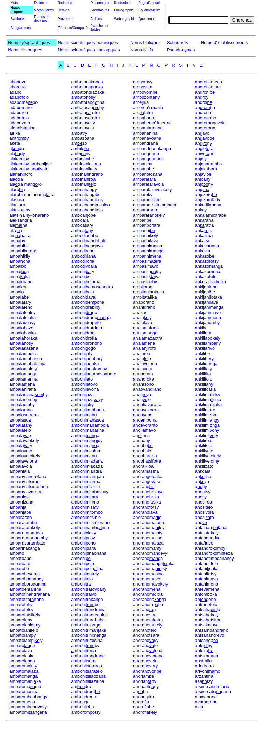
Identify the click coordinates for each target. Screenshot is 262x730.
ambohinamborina (90, 527)
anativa (142, 394)
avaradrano (206, 701)
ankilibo (203, 332)
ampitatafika (145, 297)
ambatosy (83, 97)
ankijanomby (207, 322)
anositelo (204, 507)
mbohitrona (83, 650)
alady (17, 153)
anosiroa (203, 502)
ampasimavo (145, 266)
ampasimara (147, 261)
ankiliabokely (207, 338)
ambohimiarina (85, 481)
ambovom (145, 92)
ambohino (84, 312)
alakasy (19, 158)
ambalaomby (21, 404)
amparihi (144, 230)
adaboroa (18, 112)
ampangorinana (148, 158)
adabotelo (19, 117)
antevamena (207, 589)
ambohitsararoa (86, 666)
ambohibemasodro (92, 286)
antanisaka (206, 568)
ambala (16, 291)
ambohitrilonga (85, 625)
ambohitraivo (84, 594)
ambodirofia (82, 261)
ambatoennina (25, 589)
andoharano (145, 455)
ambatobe (19, 568)
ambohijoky (82, 404)
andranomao (147, 517)
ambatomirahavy (28, 707)
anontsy (202, 491)
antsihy (203, 645)
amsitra (142, 86)
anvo (202, 133)
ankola (202, 471)
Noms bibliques (145, 42)
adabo (15, 92)
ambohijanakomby (89, 368)
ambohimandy (87, 440)
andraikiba (143, 466)
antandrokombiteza (214, 553)
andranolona (147, 650)
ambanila (19, 471)
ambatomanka (25, 681)
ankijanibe (205, 291)
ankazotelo (205, 276)
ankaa (202, 250)
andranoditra (148, 594)
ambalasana (24, 414)
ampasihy (145, 281)
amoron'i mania (148, 107)
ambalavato (20, 450)
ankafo (203, 230)
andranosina (148, 573)
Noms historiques (25, 49)
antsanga (206, 640)
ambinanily (84, 168)
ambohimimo (85, 502)
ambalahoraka (23, 338)
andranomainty (147, 532)
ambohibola (82, 291)
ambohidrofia (84, 338)
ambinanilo (84, 184)
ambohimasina (85, 450)
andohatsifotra (147, 461)
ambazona (82, 138)
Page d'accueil (149, 3)
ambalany (20, 425)
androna (203, 112)
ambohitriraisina (87, 640)
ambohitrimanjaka (88, 630)
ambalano (21, 409)
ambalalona (23, 461)
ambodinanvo (87, 245)
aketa (14, 143)
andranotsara (146, 635)
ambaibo (17, 266)
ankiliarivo (205, 348)
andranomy (147, 548)
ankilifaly (203, 368)
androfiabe (143, 707)
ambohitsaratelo (87, 671)
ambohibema (85, 281)
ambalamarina (23, 379)
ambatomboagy (28, 696)
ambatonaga (87, 81)
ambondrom (85, 691)
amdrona (83, 696)
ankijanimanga (209, 307)
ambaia (19, 271)
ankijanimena (208, 317)
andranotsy (146, 507)
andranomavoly (150, 584)
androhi (205, 92)
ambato (16, 553)
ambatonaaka (87, 86)
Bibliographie (124, 10)
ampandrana (145, 143)
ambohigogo (83, 348)
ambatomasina (23, 691)
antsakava (206, 625)
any (201, 97)
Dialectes (41, 3)
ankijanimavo (208, 312)
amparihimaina (147, 245)
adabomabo (23, 102)
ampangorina (146, 153)
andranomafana (148, 522)
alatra (16, 179)
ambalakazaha (23, 348)
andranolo (145, 630)
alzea (15, 230)
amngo (80, 701)
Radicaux (65, 3)
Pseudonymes (181, 49)
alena (18, 225)
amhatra (19, 235)
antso (202, 240)
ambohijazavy (87, 399)
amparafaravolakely (152, 189)
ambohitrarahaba (88, 619)
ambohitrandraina (88, 609)
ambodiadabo (84, 235)
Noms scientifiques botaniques (88, 42)
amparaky (142, 194)
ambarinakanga (24, 548)
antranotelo (206, 604)
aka (14, 133)
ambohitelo (82, 578)
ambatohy (20, 619)
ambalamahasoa (25, 358)
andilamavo (144, 430)
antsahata (207, 609)
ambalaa (20, 420)
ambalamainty (23, 368)
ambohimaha (84, 414)
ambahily (19, 256)
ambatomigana (28, 712)
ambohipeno (83, 543)
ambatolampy (22, 635)
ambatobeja (24, 573)
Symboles (17, 19)
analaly (142, 317)
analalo (142, 358)
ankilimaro (205, 409)
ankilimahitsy (207, 394)
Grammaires (99, 10)
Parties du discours (41, 19)
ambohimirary (84, 496)
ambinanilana (86, 163)
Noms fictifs (141, 49)
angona (205, 599)
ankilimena (205, 414)
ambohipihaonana (88, 553)
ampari (142, 220)
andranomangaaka (153, 563)
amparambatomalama (154, 204)
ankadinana (208, 204)
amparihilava (145, 240)
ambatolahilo (23, 630)
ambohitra (81, 584)
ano (201, 522)
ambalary (20, 302)
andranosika (147, 502)
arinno (204, 666)
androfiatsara (208, 86)
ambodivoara (84, 266)
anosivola (204, 512)
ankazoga (209, 266)
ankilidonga (206, 363)
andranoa (144, 609)
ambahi (19, 245)
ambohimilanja (85, 486)
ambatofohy (20, 604)
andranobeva (148, 491)
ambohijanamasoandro (93, 373)
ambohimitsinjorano (90, 522)
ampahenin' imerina (152, 122)
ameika (141, 102)
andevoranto (145, 425)
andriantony (146, 686)
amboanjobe (83, 215)
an (201, 209)
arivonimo (207, 671)
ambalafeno (20, 307)
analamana (146, 327)
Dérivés (63, 10)
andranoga (148, 558)
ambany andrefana (27, 476)
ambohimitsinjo (86, 517)
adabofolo (19, 97)
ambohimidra (86, 471)
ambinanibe (82, 158)
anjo (202, 189)
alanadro (20, 174)
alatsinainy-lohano (29, 215)
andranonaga (149, 599)
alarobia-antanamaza (31, 194)
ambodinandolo (88, 240)
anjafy (201, 158)
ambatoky (83, 122)
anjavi (203, 174)
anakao (140, 312)
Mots (14, 3)
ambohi (81, 558)
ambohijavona (85, 389)
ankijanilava (206, 302)
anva (202, 481)
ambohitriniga (88, 635)
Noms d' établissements (224, 42)
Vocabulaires (44, 10)
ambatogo (22, 660)
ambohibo (85, 604)
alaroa (17, 189)
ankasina (204, 235)
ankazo (204, 256)
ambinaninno (87, 174)
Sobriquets (177, 42)
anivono (204, 153)
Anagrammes (20, 28)
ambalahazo (21, 327)
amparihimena (147, 256)
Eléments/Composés (73, 28)
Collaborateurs (149, 10)
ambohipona (87, 302)
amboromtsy (86, 712)
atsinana (206, 696)
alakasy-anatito (28, 168)
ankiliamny (208, 343)
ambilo (80, 148)
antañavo (204, 543)
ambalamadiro (23, 353)
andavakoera (146, 409)
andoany (141, 440)
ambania (19, 496)
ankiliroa (203, 440)
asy (201, 496)
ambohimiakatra (87, 466)
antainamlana (211, 527)
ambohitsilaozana (88, 676)
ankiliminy (207, 430)
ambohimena (84, 455)
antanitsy (205, 573)
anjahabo (208, 163)
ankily (200, 327)
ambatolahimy (24, 625)
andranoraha (148, 604)
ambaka (19, 276)
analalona (145, 363)
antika (203, 476)
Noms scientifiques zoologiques (89, 49)
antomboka (206, 594)
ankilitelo (203, 445)
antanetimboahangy (214, 558)
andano (142, 414)
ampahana (143, 117)
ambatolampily (26, 640)
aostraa (203, 660)
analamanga (145, 332)
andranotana (148, 655)
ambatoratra (85, 117)
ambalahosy (21, 343)
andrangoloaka (147, 476)
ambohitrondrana (88, 655)
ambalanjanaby (28, 394)
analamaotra (147, 338)
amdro (81, 686)
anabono (143, 302)
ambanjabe (20, 512)
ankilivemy (207, 461)
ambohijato (82, 379)
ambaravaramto (27, 543)
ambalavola (20, 466)
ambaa (18, 286)
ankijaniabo (206, 286)
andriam (143, 676)
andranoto (145, 645)
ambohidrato (86, 322)
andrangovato (146, 481)
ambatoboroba (27, 584)
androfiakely (145, 712)
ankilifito (203, 373)
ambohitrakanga (87, 599)
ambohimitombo (87, 512)
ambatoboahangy (26, 578)
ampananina (145, 133)
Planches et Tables (99, 27)
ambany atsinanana (28, 486)
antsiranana (206, 655)
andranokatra (148, 619)
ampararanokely (149, 215)
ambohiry (82, 271)
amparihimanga (148, 250)
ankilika (205, 389)
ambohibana (87, 409)
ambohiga (85, 435)
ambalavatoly (24, 455)
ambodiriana (83, 256)
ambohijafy (82, 353)
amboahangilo (87, 209)
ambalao (20, 435)
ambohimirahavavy (89, 491)
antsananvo (209, 635)
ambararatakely (24, 527)
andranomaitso (147, 537)
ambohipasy (83, 537)
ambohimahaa (87, 420)
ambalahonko (22, 332)
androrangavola (210, 122)
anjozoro (206, 194)
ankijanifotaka (208, 297)
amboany (82, 230)
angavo (204, 138)
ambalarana (22, 389)
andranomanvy (150, 553)
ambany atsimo (24, 481)
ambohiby (85, 645)
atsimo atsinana (213, 691)
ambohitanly (85, 573)
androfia (141, 701)
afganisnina (22, 127)
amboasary (82, 225)
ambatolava (20, 650)
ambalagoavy (22, 322)
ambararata (20, 517)
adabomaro (20, 107)
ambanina (21, 502)
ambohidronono (86, 343)
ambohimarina (87, 430)
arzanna (204, 676)
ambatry (79, 133)
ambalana (22, 384)
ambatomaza (23, 671)
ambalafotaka (22, 317)
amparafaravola (148, 184)
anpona (145, 420)
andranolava (145, 512)
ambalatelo (20, 430)
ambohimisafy (85, 507)
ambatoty (23, 666)
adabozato (19, 122)
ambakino (20, 281)
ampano (143, 168)
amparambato (146, 199)
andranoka (146, 496)
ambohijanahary (87, 358)
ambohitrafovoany (88, 589)
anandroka (143, 379)
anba (140, 691)
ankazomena (207, 271)
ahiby (19, 138)
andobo (143, 445)
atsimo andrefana (212, 686)
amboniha (82, 707)
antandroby (210, 548)
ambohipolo (82, 563)
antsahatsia (208, 619)
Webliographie (125, 19)
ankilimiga (207, 425)
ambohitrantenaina (89, 614)
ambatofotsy (21, 609)
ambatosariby (87, 107)
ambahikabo (23, 250)
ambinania (83, 179)
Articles (96, 19)
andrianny (144, 681)
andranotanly (147, 625)
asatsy (204, 681)
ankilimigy (207, 420)
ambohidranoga (91, 317)
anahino (144, 307)
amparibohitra (146, 225)
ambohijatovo (84, 384)
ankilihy (204, 384)
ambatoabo (20, 558)
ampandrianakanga (152, 148)
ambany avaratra (26, 491)
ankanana (207, 245)
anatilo (142, 399)
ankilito (204, 466)
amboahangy (84, 189)
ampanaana (147, 138)
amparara (144, 179)
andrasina (146, 471)
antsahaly (206, 614)
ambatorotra (85, 112)
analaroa (141, 353)
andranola (145, 660)
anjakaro (206, 168)
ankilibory (204, 358)
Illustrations (122, 3)
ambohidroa (83, 332)
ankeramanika (210, 281)
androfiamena (208, 81)
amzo (79, 143)
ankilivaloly (208, 455)
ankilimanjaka (208, 404)
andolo (142, 450)
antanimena (206, 584)
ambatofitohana (26, 599)
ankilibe (202, 353)
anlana (141, 435)
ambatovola (82, 127)
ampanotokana (147, 174)
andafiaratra (147, 404)
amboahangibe (86, 194)
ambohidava (83, 297)
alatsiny (19, 209)
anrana (204, 220)
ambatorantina (88, 102)
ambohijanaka (85, 363)
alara (16, 199)
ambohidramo (86, 327)
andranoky (145, 640)
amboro (142, 81)
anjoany (202, 179)
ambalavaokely (24, 440)
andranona (146, 589)
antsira (204, 650)
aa (199, 707)
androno (205, 117)
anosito (204, 517)
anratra (204, 225)
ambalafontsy (22, 312)
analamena (144, 343)
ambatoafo (19, 563)
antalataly (206, 532)
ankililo (203, 379)
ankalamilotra (210, 215)
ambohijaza (82, 394)
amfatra (143, 112)
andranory (145, 666)
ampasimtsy (147, 271)
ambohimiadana (87, 461)
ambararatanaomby (28, 537)
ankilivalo (204, 450)
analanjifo (144, 348)
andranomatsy (149, 527)
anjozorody (207, 199)
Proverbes (65, 19)
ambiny (80, 153)
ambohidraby (85, 307)
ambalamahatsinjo (27, 363)
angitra (143, 696)
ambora (80, 220)
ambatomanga (23, 676)
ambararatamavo (26, 532)
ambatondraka (87, 92)
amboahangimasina (90, 204)
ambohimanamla (90, 425)
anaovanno (147, 389)
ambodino (83, 250)
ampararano (145, 209)
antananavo (207, 537)
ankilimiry (206, 435)
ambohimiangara (87, 476)
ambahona (19, 261)
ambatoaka (21, 655)
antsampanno (211, 630)
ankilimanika (208, 399)
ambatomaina (25, 686)
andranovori (147, 671)
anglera (204, 148)
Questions (146, 19)
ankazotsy (206, 261)
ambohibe (81, 276)
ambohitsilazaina (87, 681)
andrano (143, 486)
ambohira (83, 660)
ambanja (17, 507)
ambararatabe (23, 522)
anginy (203, 143)
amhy (17, 240)
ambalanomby (23, 399)
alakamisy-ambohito (30, 163)
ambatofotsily (24, 614)
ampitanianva (148, 291)
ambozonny (146, 97)
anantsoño (143, 384)
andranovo (146, 578)
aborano (17, 86)
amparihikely (145, 235)
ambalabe (19, 297)
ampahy (142, 163)
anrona (205, 127)
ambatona (22, 645)
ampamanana (148, 127)
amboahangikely (87, 199)
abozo (17, 81)
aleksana (20, 220)
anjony (204, 184)
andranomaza (148, 543)
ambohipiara (83, 548)
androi (203, 102)
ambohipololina (87, 568)
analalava (142, 322)
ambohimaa (85, 445)
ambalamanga (23, 373)
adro (17, 148)
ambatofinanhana (29, 594)
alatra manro (25, 184)
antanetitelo (206, 563)
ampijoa (142, 286)
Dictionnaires (100, 3)
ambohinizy (83, 532)
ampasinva (146, 276)
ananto (143, 373)
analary (142, 368)
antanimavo (206, 578)
